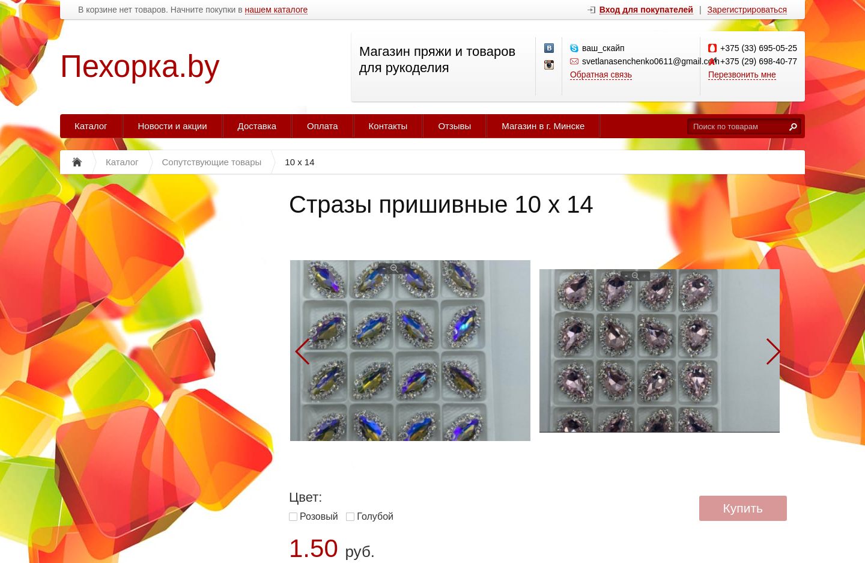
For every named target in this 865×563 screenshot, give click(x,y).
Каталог (91, 126)
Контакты (388, 126)
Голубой (375, 516)
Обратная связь (601, 74)
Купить (743, 508)
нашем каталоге (276, 9)
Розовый (319, 516)
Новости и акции (172, 126)
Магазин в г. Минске (543, 126)
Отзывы (454, 126)
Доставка (257, 126)
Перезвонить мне (742, 74)
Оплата (322, 126)
